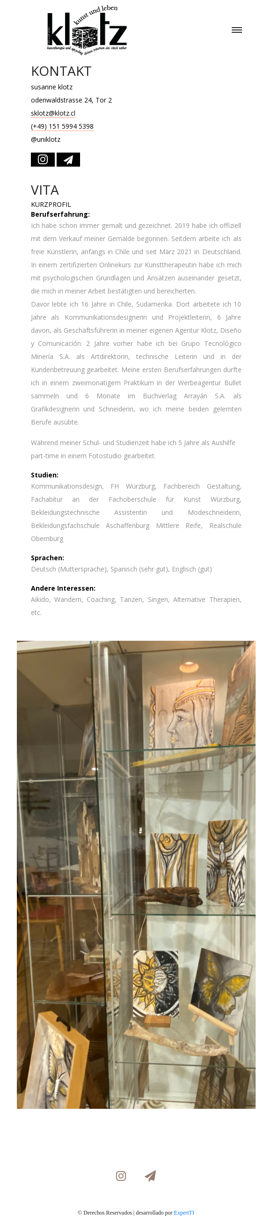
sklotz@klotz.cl (53, 113)
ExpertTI (184, 1212)
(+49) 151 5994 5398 (62, 126)
